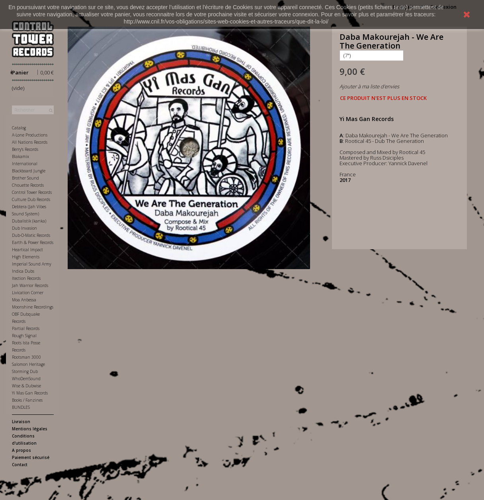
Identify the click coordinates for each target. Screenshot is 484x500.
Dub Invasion (24, 228)
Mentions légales (29, 429)
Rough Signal (24, 335)
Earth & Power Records (32, 242)
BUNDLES (21, 407)
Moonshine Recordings (32, 307)
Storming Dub (25, 371)
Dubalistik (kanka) (29, 221)
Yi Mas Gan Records (30, 393)
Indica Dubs (23, 271)
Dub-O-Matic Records (31, 235)
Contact (19, 464)
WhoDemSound (26, 378)
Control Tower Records (32, 192)
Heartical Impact (27, 249)
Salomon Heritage (28, 364)
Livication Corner (27, 292)
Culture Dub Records (31, 199)
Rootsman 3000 (26, 357)
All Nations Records (29, 142)
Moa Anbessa (24, 300)
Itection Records (26, 278)
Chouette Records (28, 185)
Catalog (19, 128)
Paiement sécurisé (30, 457)
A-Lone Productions (29, 135)
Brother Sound (25, 178)
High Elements (25, 257)
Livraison (21, 421)
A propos (21, 450)
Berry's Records (25, 149)
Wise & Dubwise (26, 386)
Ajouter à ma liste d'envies (369, 86)
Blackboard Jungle (28, 171)
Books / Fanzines (27, 400)
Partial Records (25, 328)
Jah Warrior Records (30, 285)
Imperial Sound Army (31, 264)
